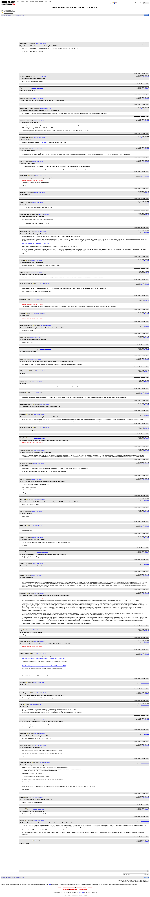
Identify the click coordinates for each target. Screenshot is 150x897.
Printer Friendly (137, 73)
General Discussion (18, 15)
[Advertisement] (75, 29)
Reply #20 (146, 415)
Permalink (143, 73)
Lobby (27, 1)
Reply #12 (146, 371)
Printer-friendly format (8, 10)
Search (36, 1)
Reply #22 (146, 450)
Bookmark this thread (8, 13)
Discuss (8, 15)
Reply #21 (146, 500)
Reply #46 (146, 260)
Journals (32, 1)
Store (84, 887)
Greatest (22, 1)
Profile (41, 43)
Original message (145, 76)
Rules (50, 884)
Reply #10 (146, 300)
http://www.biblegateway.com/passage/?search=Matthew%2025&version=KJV (43, 658)
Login (50, 1)
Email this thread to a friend (9, 11)
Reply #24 (146, 511)
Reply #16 (146, 404)
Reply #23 (146, 537)
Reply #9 (147, 192)
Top (147, 73)
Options (41, 1)
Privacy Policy (83, 889)
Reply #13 (146, 313)
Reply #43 (146, 734)
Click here (43, 142)
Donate (90, 887)
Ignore (44, 43)
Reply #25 (146, 428)
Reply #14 (146, 349)
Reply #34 (146, 630)
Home (3, 15)
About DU (66, 889)
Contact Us (73, 889)
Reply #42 (146, 232)
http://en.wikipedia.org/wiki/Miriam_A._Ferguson (35, 243)
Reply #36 (146, 641)
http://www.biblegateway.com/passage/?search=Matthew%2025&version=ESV (44, 666)
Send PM (37, 43)
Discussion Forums (69, 887)
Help (46, 1)
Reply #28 (146, 564)
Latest (18, 1)
